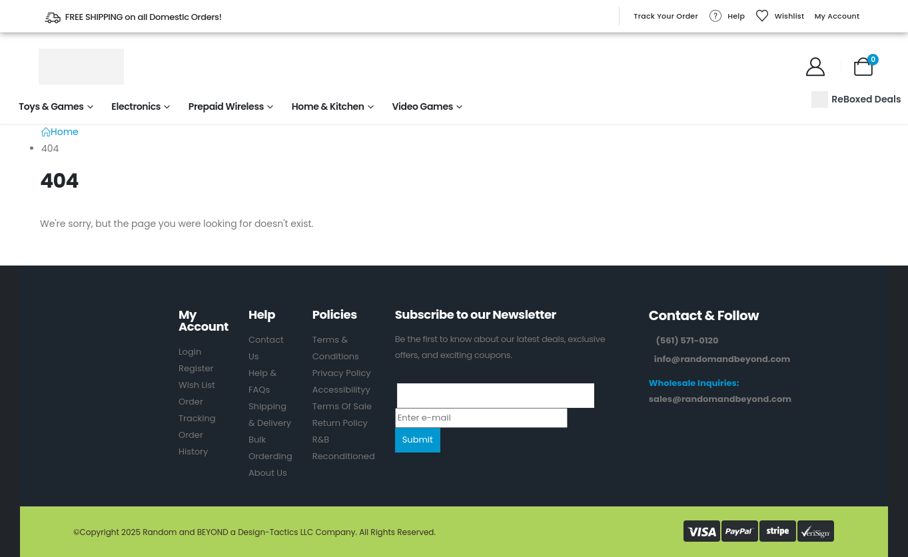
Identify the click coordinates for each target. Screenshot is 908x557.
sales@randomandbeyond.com (720, 399)
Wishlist (780, 16)
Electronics (136, 106)
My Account (837, 16)
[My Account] (815, 66)
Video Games (422, 106)
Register (196, 368)
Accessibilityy (341, 389)
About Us (267, 472)
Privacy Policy (341, 373)
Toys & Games (51, 106)
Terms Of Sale (342, 406)
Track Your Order (666, 16)
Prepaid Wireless (226, 106)
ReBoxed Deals (856, 99)
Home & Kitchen (328, 106)
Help (726, 16)
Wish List (197, 385)
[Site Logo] (81, 67)
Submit (417, 439)
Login (190, 351)
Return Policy (340, 423)
